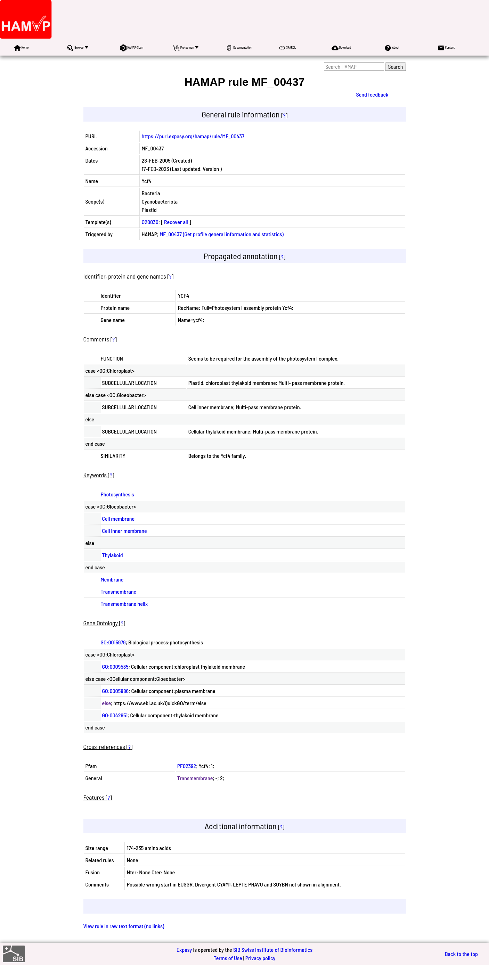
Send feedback (372, 94)
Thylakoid (112, 555)
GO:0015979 (113, 642)
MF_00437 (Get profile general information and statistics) (222, 234)
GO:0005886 (115, 690)
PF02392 (186, 765)
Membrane (112, 579)
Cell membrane (118, 518)
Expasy (184, 949)
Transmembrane (119, 591)
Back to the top (461, 953)
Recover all (176, 221)
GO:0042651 (115, 715)
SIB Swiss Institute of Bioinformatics (272, 949)
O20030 (150, 221)
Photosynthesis (117, 494)
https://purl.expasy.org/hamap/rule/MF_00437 (193, 136)
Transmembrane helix (124, 603)
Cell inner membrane (124, 530)
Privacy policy (260, 958)
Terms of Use (228, 958)
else (106, 703)
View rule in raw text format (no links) (123, 926)
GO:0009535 (115, 666)
